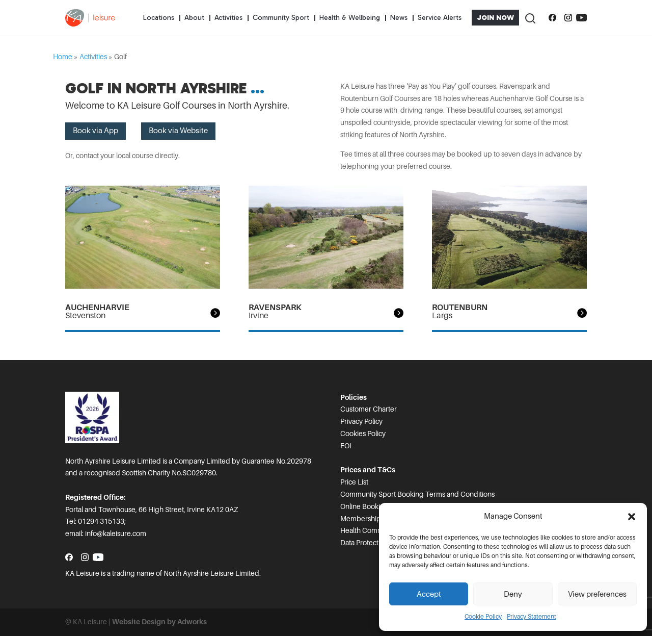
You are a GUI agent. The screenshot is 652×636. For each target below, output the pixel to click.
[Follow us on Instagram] (568, 18)
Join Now (495, 17)
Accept (429, 594)
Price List (354, 482)
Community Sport (281, 17)
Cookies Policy (363, 433)
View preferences (597, 594)
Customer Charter (368, 409)
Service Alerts (439, 17)
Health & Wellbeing (349, 17)
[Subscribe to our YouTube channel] (581, 18)
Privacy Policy (361, 421)
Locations (158, 17)
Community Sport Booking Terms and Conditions (417, 494)
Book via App (95, 130)
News (399, 17)
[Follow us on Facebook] (552, 18)
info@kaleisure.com (115, 533)
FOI (345, 446)
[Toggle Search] (529, 18)
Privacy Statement (531, 616)
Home (62, 57)
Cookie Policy (483, 616)
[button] (632, 517)
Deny (513, 594)
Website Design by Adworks (159, 622)
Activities (228, 17)
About (194, 17)
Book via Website (178, 130)
